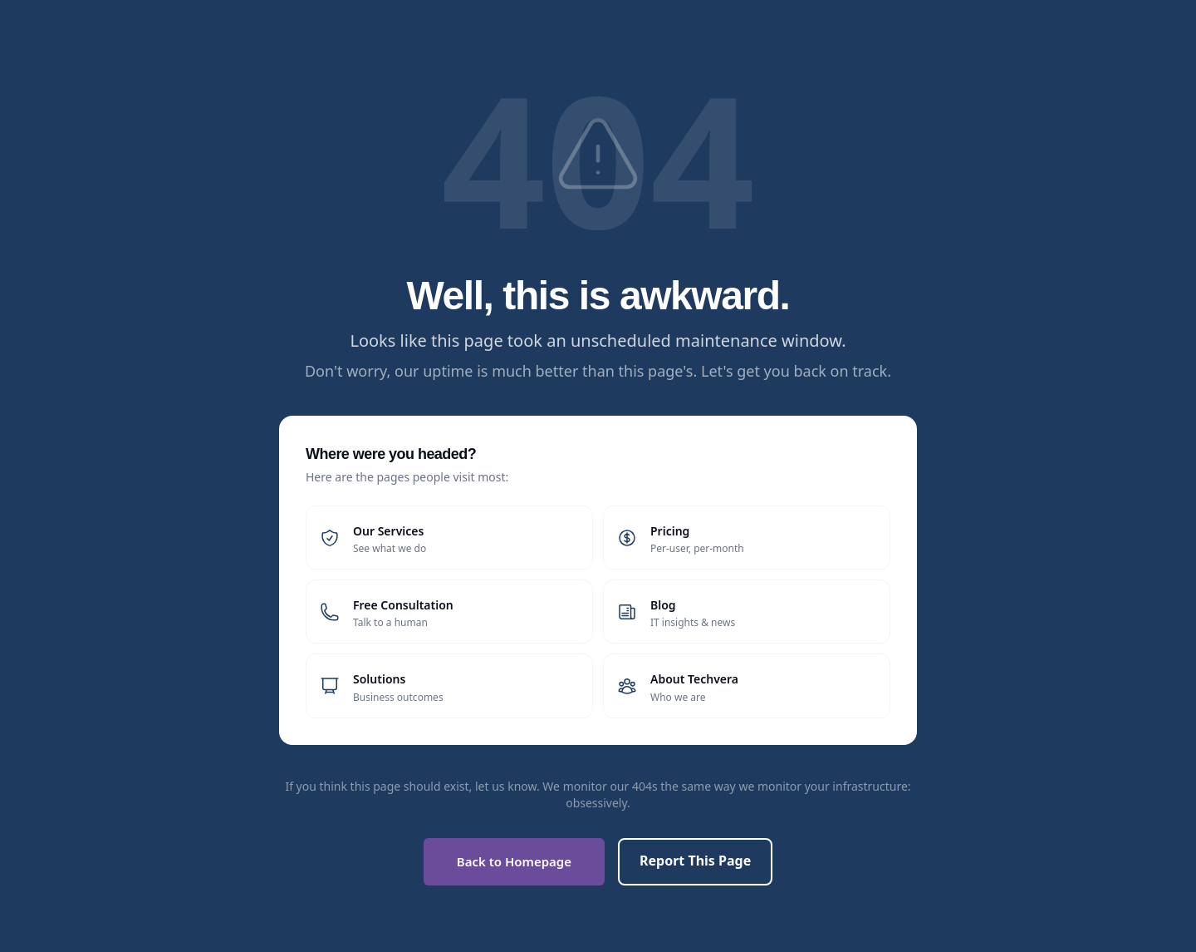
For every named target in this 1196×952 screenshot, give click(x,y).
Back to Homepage (514, 861)
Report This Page (695, 860)
